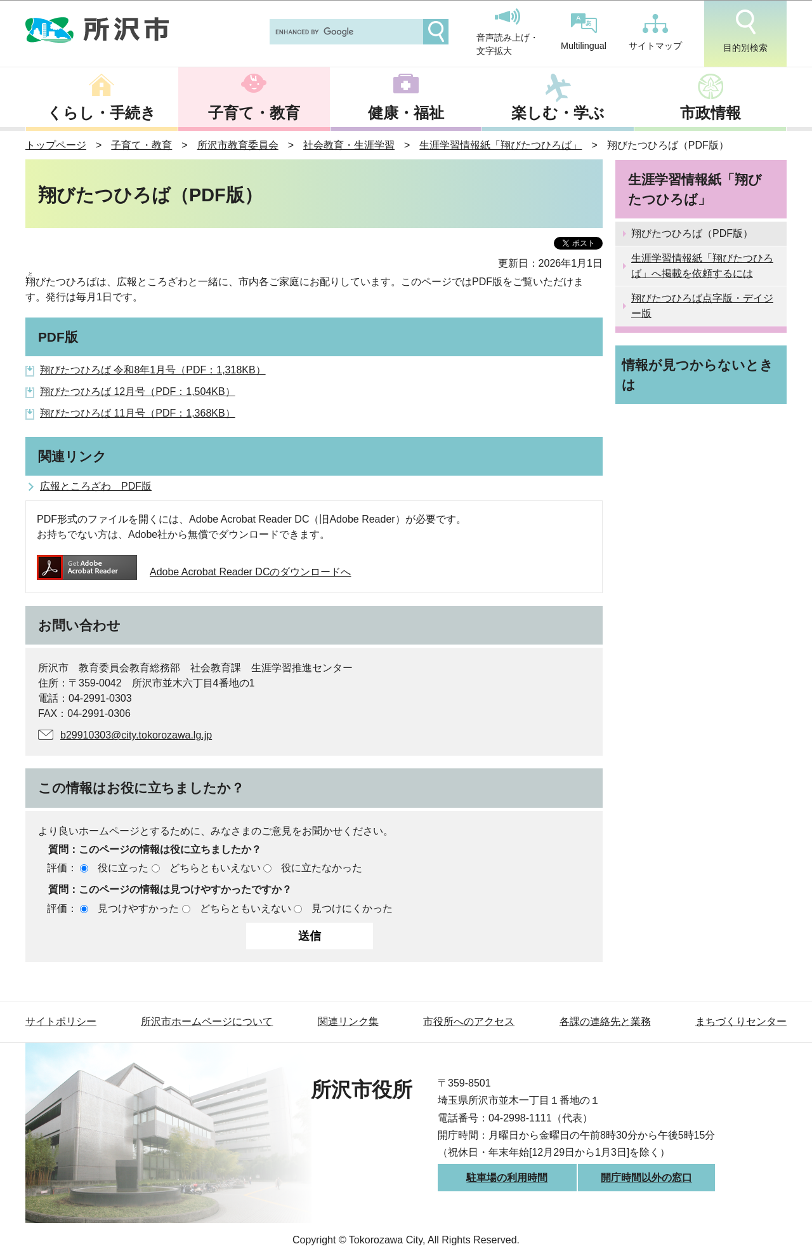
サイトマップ (655, 32)
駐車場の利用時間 (506, 1177)
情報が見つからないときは (697, 375)
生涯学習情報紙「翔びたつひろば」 (500, 145)
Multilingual (583, 32)
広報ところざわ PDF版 (96, 486)
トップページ (55, 145)
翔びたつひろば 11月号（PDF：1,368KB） (137, 413)
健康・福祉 (406, 112)
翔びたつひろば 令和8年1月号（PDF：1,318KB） (153, 370)
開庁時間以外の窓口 (646, 1177)
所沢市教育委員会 (237, 145)
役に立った (123, 867)
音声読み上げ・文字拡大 (507, 32)
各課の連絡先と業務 (605, 1021)
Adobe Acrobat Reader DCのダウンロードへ (194, 571)
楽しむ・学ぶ (558, 112)
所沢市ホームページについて (207, 1021)
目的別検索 (745, 31)
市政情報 (710, 112)
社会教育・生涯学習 (349, 145)
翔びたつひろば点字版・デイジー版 (702, 306)
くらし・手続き (101, 112)
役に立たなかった (321, 867)
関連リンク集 (348, 1021)
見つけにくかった (352, 908)
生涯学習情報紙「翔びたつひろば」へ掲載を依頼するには (702, 266)
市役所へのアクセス (468, 1021)
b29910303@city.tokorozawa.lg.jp (136, 735)
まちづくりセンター (741, 1021)
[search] (345, 32)
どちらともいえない (215, 867)
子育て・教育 (254, 112)
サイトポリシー (60, 1021)
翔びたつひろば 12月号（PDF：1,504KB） (137, 391)
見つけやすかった (138, 908)
